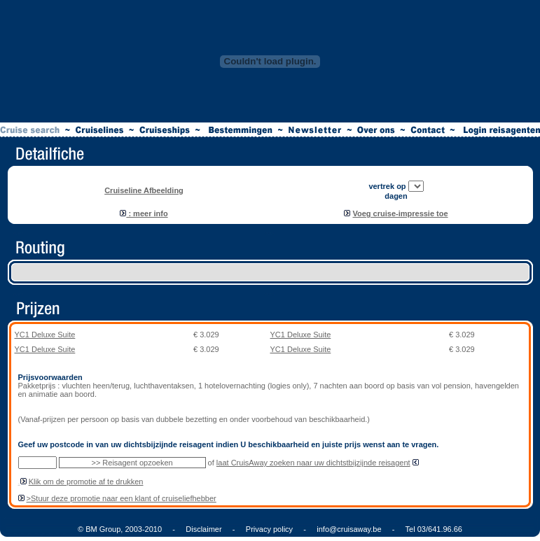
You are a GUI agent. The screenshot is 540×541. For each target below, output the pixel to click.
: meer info (143, 213)
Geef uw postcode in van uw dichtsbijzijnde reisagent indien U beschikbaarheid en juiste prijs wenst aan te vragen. (228, 444)
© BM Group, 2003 (110, 529)
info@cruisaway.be (349, 529)
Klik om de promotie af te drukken (86, 481)
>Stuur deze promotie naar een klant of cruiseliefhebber (121, 498)
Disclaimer (203, 529)
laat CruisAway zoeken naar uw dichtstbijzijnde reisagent (313, 462)
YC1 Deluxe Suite (45, 334)
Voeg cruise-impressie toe (400, 213)
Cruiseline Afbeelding (144, 190)
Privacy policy (269, 529)
